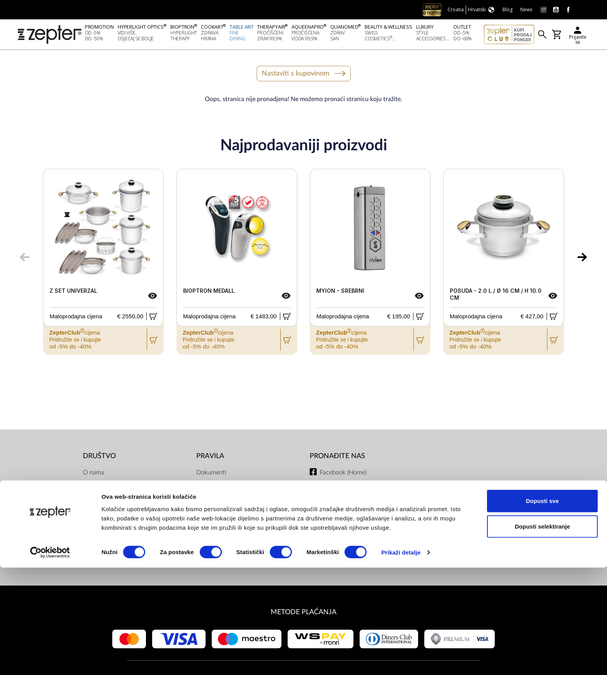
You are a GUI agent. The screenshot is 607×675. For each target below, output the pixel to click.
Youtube (331, 490)
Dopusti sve (542, 608)
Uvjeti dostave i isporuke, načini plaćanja (238, 556)
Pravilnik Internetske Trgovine (235, 536)
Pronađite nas (337, 458)
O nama (93, 474)
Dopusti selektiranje (542, 633)
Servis (204, 521)
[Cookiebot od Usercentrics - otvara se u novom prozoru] (50, 660)
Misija (91, 490)
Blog (89, 552)
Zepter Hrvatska (104, 505)
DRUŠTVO (99, 458)
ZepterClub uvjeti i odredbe (233, 505)
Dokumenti (211, 474)
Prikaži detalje (401, 659)
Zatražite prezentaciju (112, 536)
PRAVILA (210, 458)
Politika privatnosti (221, 490)
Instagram (333, 505)
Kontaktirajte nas (105, 521)
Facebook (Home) (343, 474)
